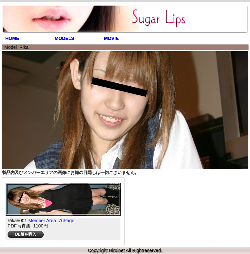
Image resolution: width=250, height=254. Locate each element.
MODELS (64, 38)
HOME (12, 38)
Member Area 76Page (51, 220)
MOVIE (111, 38)
